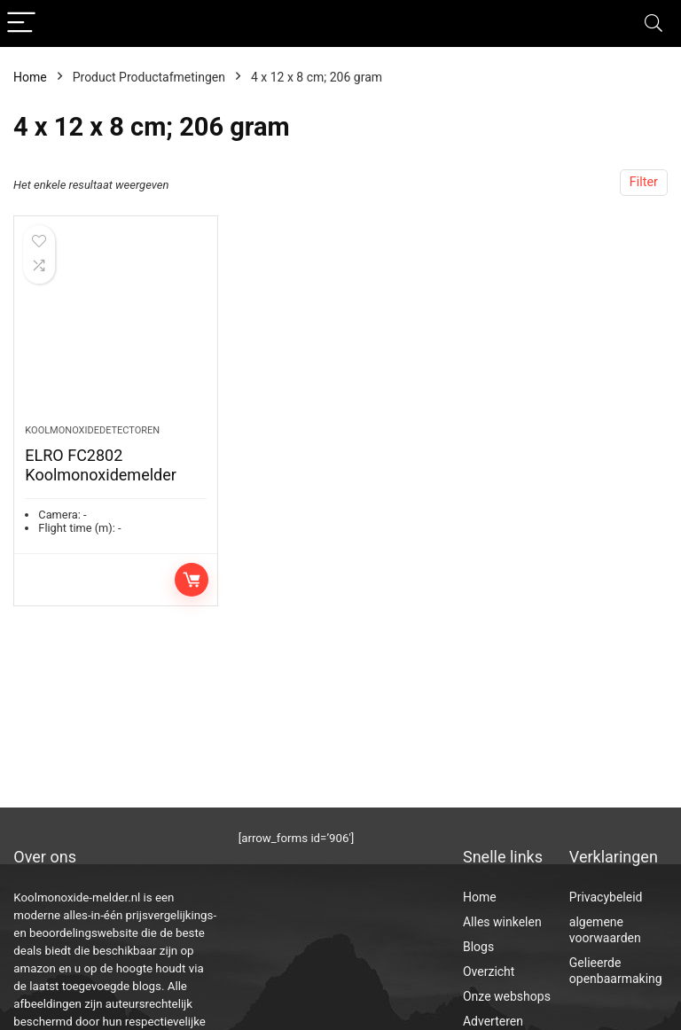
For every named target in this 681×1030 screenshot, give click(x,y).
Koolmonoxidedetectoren (92, 430)
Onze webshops (507, 996)
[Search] (653, 23)
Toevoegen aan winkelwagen (191, 579)
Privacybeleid (606, 897)
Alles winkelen (502, 922)
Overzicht (488, 971)
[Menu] (21, 23)
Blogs (478, 947)
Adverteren (493, 1021)
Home (30, 77)
